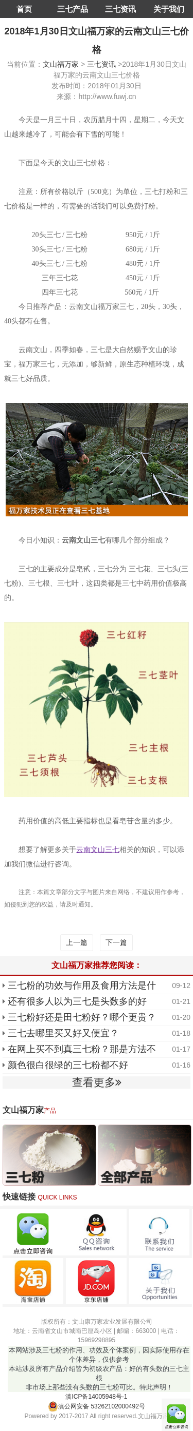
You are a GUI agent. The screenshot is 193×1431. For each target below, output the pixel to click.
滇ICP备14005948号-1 (96, 1396)
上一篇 (76, 942)
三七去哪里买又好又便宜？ (63, 1033)
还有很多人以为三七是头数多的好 (77, 1001)
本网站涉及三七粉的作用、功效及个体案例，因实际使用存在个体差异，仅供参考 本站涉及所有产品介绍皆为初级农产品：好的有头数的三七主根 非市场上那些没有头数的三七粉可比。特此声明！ (99, 1368)
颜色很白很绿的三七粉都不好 (68, 1065)
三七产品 (72, 9)
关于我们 (168, 9)
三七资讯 (120, 9)
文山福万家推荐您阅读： (96, 965)
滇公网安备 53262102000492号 (96, 1406)
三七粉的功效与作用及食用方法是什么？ (82, 986)
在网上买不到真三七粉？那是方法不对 (82, 1050)
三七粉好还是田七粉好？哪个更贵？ (82, 1017)
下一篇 (116, 942)
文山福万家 (61, 64)
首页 (24, 9)
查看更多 (96, 1082)
